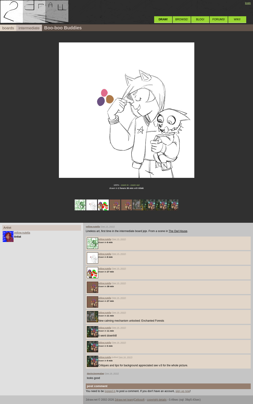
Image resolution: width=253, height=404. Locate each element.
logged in (110, 391)
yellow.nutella (22, 232)
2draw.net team (124, 399)
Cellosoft (139, 399)
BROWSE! (181, 19)
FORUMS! (218, 19)
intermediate (29, 28)
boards (8, 28)
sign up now (182, 391)
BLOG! (200, 19)
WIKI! (237, 19)
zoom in (125, 185)
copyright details (157, 399)
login (248, 3)
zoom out (134, 185)
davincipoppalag (95, 373)
